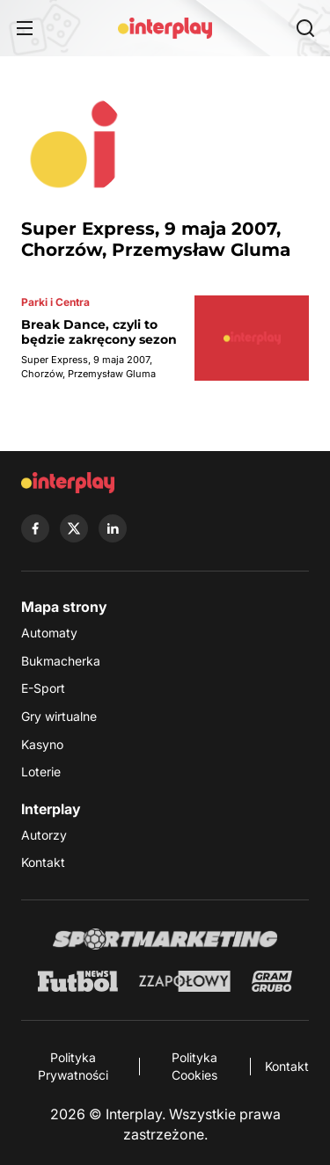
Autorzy (44, 834)
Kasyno (42, 744)
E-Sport (43, 688)
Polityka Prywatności (73, 1066)
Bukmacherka (60, 660)
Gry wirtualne (59, 716)
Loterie (41, 771)
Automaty (49, 632)
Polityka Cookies (194, 1066)
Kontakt (43, 862)
